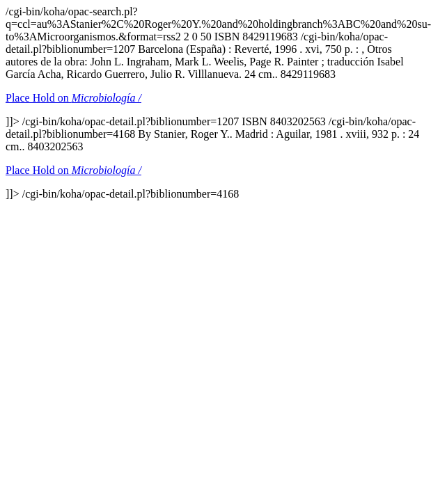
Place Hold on (73, 98)
